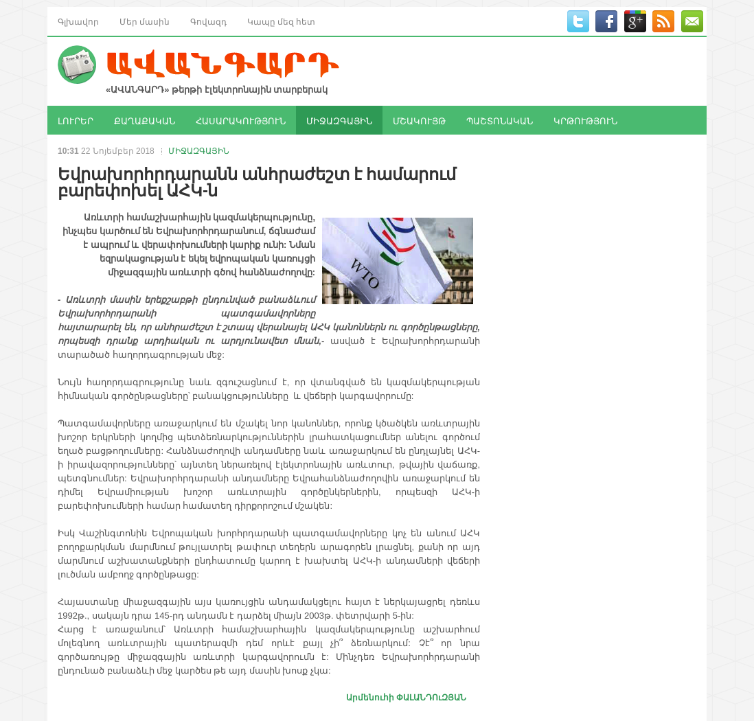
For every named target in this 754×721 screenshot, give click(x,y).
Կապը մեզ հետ (281, 21)
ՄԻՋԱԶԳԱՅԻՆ (339, 120)
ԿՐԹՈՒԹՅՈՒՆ (585, 120)
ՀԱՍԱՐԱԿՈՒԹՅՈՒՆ (241, 120)
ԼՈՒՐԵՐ (75, 120)
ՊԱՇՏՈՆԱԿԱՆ (499, 120)
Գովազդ (208, 21)
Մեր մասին (144, 21)
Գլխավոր (78, 21)
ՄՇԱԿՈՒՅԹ (419, 120)
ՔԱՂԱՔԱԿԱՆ (144, 120)
